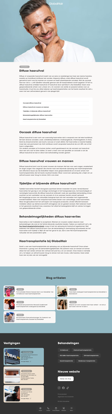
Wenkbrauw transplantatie (86, 361)
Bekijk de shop (65, 379)
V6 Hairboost (64, 350)
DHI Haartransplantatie (91, 355)
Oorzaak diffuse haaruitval (32, 103)
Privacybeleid (62, 394)
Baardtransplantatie (66, 361)
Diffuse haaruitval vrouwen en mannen (36, 107)
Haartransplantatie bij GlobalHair (34, 119)
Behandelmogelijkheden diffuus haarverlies (37, 115)
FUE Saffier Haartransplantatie (69, 355)
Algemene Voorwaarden (66, 397)
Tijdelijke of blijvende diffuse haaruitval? (37, 111)
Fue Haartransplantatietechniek (31, 226)
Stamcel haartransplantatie (82, 350)
